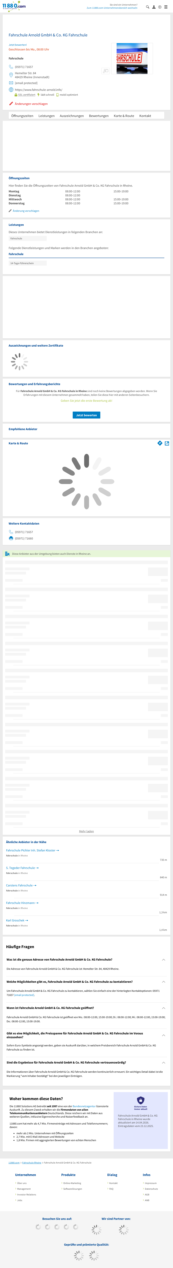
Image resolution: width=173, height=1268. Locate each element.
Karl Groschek (15, 920)
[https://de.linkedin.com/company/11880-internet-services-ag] (75, 1227)
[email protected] (24, 995)
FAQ (111, 1188)
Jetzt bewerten (86, 415)
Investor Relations (26, 1194)
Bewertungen (99, 116)
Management (24, 1188)
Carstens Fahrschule (19, 885)
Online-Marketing (72, 1183)
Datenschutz (151, 1188)
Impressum (151, 1183)
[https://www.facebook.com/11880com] (38, 1227)
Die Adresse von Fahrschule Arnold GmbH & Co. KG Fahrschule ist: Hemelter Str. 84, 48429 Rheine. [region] (63, 968)
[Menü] (167, 6)
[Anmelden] (155, 7)
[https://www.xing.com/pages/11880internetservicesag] (66, 1227)
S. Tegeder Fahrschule (20, 868)
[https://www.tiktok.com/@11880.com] (47, 1227)
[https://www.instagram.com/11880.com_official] (57, 1227)
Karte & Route (124, 116)
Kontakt (145, 116)
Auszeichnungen (72, 116)
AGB (147, 1194)
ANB (147, 1200)
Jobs (19, 1200)
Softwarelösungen (72, 1188)
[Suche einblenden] (149, 6)
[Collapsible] (164, 959)
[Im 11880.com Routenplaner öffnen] (160, 442)
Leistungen (47, 116)
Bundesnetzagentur (84, 1106)
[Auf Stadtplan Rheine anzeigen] (167, 443)
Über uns (22, 1183)
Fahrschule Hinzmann (20, 903)
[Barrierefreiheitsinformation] (161, 6)
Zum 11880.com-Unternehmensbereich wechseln (112, 7)
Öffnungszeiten (22, 116)
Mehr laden (86, 831)
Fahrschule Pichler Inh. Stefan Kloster (30, 850)
